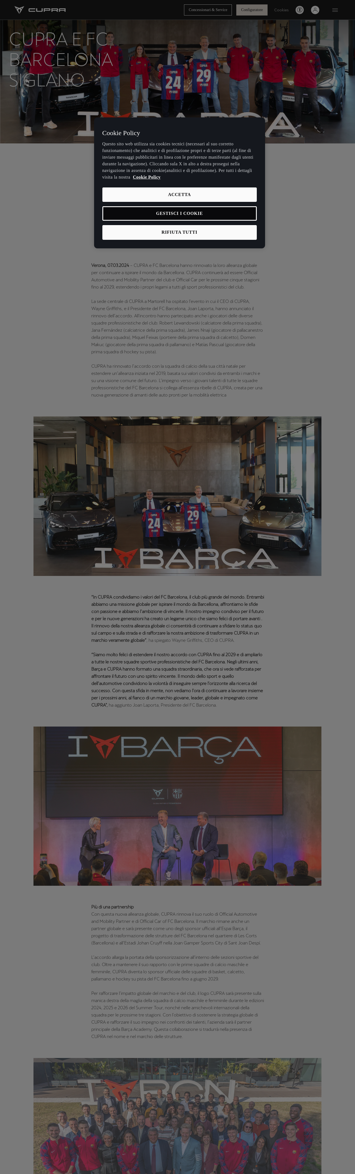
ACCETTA (179, 194)
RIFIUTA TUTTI (179, 232)
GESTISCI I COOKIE (179, 213)
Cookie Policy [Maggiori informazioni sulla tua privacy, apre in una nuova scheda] (146, 177)
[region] (179, 182)
